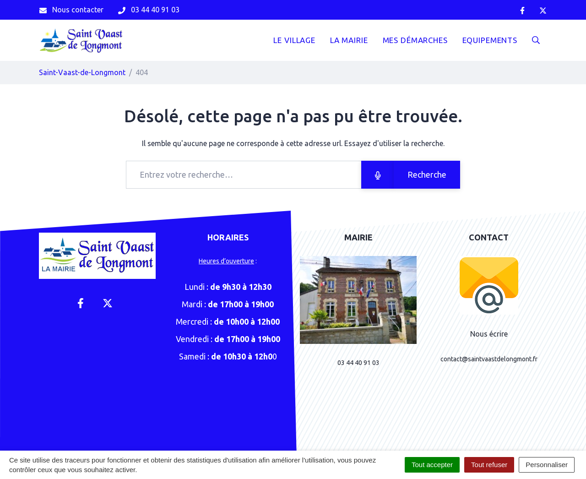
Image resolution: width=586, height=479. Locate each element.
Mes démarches (415, 40)
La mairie (349, 40)
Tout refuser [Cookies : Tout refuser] (489, 464)
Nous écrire (489, 334)
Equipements (489, 40)
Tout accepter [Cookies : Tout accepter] (432, 464)
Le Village (294, 40)
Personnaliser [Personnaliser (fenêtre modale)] (547, 464)
